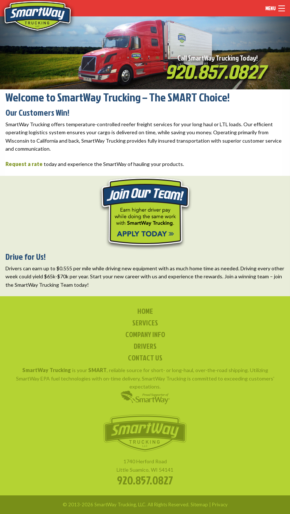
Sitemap (199, 504)
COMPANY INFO (145, 334)
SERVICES (145, 322)
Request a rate (24, 164)
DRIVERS (145, 346)
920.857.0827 (145, 480)
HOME (145, 311)
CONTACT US (145, 357)
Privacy (220, 504)
